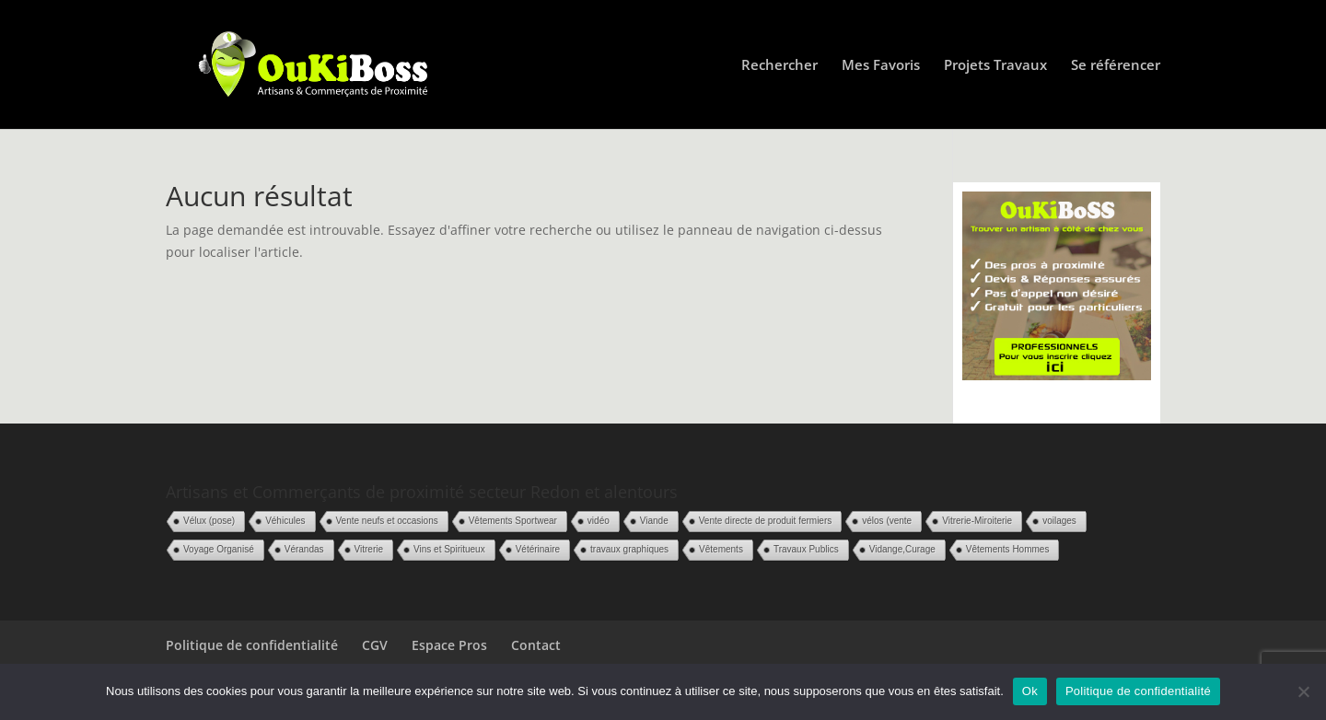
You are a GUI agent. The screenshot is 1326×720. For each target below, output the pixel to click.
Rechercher (779, 66)
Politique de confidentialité (252, 645)
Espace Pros (449, 645)
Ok (1030, 691)
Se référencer (1115, 66)
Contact (536, 645)
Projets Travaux (995, 66)
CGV (375, 645)
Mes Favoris (881, 66)
